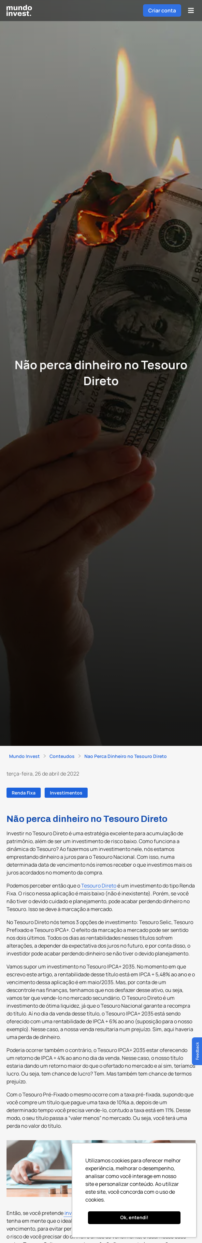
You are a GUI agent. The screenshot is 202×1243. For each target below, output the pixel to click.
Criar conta (162, 10)
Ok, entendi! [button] (134, 1217)
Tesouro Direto (98, 885)
